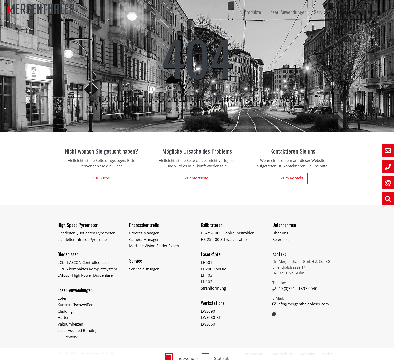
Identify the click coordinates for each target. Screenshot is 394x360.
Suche (327, 353)
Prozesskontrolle (144, 224)
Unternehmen (348, 12)
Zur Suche (101, 178)
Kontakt (375, 12)
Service (321, 12)
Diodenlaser (68, 254)
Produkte (253, 12)
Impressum (253, 353)
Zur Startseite (196, 178)
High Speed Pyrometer (78, 224)
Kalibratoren (212, 224)
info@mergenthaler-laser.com (303, 303)
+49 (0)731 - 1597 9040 (296, 288)
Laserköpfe (211, 254)
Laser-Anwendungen (288, 12)
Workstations (212, 302)
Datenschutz (282, 353)
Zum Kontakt (292, 178)
